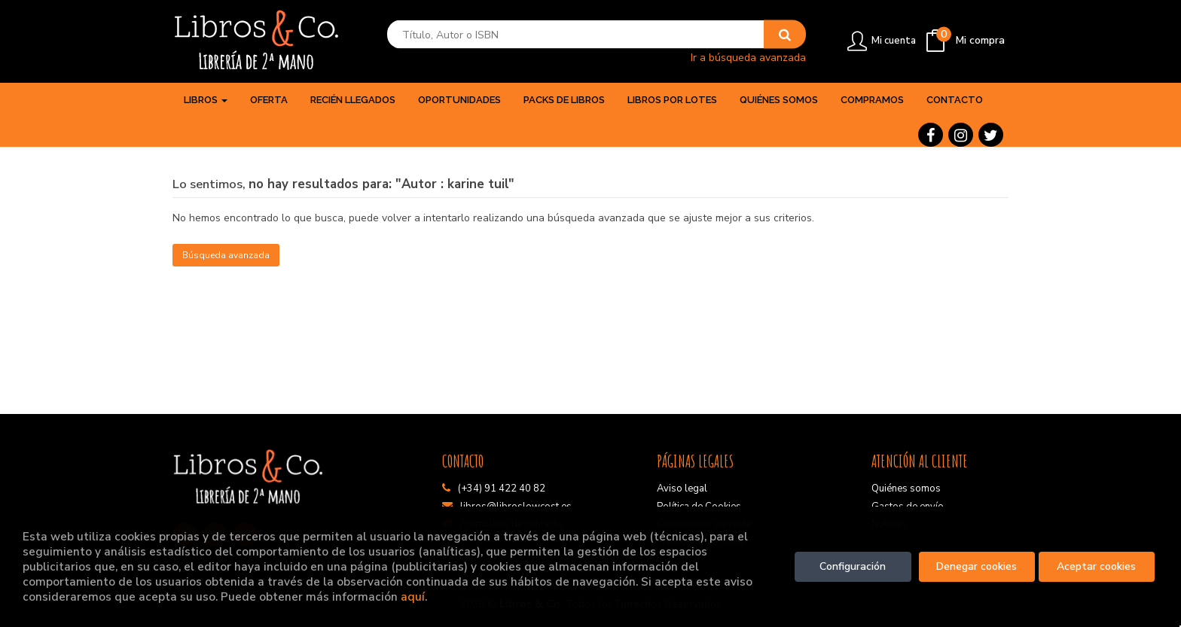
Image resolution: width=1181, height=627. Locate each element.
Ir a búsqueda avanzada (748, 56)
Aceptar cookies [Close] (1096, 566)
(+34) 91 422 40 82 (501, 488)
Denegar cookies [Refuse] (976, 566)
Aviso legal (682, 488)
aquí (413, 596)
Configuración (852, 566)
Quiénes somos (906, 488)
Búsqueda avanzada (226, 255)
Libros (205, 99)
